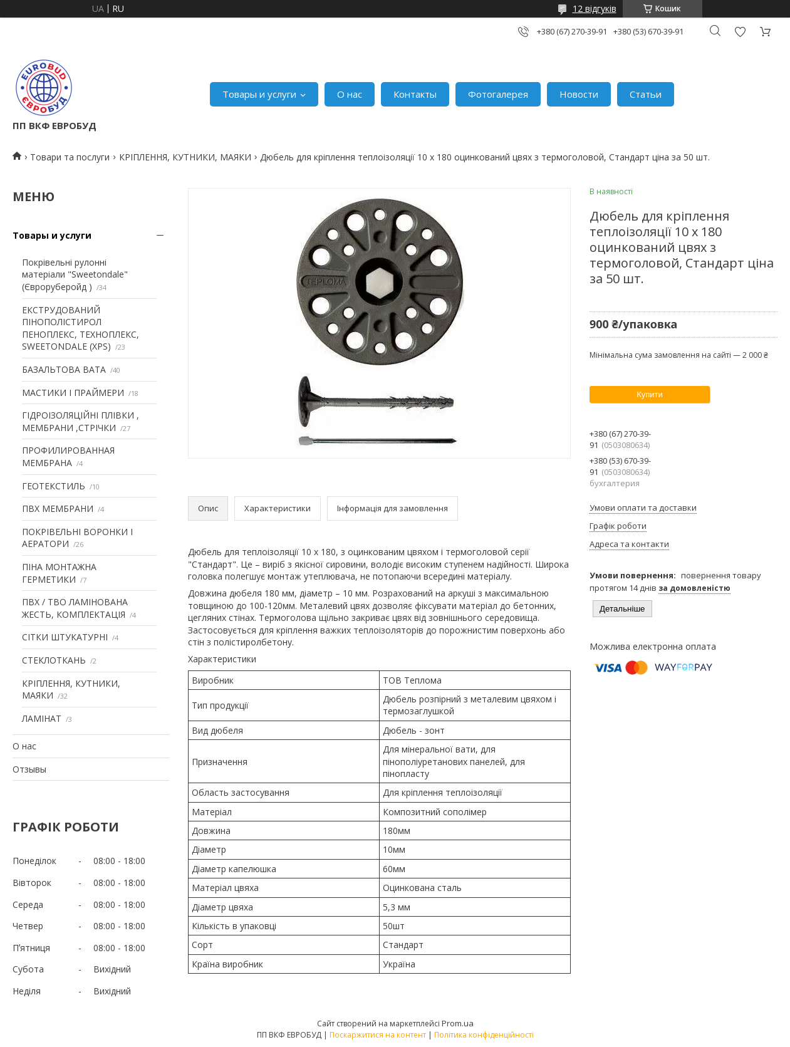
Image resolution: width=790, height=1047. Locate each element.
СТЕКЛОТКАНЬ (54, 660)
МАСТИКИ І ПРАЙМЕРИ (73, 392)
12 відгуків (594, 8)
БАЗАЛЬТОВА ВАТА (64, 369)
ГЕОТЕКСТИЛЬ (53, 486)
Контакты (415, 94)
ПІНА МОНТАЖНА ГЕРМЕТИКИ (59, 573)
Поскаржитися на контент (378, 1034)
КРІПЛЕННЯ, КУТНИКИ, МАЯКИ (185, 157)
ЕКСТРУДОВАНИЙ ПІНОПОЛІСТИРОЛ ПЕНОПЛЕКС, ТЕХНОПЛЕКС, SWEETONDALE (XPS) (80, 328)
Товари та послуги (70, 157)
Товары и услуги (259, 94)
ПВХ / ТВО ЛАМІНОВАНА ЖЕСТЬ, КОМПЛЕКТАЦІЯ (75, 608)
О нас (349, 94)
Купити (650, 394)
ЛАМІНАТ (41, 718)
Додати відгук (739, 31)
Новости (578, 94)
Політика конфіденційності (484, 1034)
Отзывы (29, 769)
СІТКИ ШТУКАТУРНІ (65, 637)
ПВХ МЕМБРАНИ (57, 508)
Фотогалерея (498, 94)
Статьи (646, 94)
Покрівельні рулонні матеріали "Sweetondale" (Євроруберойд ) (75, 274)
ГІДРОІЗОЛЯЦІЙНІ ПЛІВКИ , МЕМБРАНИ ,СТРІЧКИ (80, 421)
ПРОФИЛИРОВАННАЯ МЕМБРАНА (68, 456)
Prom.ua (458, 1023)
